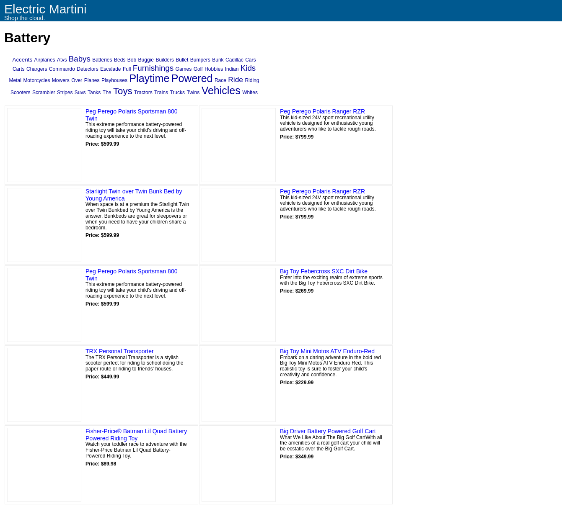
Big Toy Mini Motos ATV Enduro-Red (327, 351)
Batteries (102, 60)
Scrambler (43, 92)
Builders (164, 60)
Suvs (80, 92)
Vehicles (221, 90)
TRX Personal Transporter (119, 351)
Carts (19, 69)
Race (220, 80)
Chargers (36, 69)
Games (184, 69)
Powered (192, 78)
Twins (192, 92)
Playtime (149, 78)
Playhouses (114, 80)
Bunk (217, 60)
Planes (92, 80)
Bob (131, 60)
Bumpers (200, 60)
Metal (15, 80)
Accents (22, 60)
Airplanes (44, 60)
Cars (250, 60)
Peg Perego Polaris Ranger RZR (322, 111)
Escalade (110, 69)
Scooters (20, 92)
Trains (161, 92)
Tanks (94, 92)
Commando (62, 69)
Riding (252, 80)
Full (127, 69)
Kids (248, 68)
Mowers (61, 80)
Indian (232, 69)
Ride (235, 79)
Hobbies (214, 69)
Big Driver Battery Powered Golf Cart (328, 431)
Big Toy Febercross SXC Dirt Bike (324, 271)
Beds (119, 60)
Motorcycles (36, 80)
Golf (198, 69)
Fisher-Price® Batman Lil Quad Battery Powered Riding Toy (136, 435)
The (107, 92)
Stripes (65, 92)
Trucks (177, 92)
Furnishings (153, 68)
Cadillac (234, 60)
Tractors (143, 92)
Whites (250, 92)
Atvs (62, 60)
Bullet (182, 60)
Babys (80, 58)
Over (76, 80)
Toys (122, 91)
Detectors (87, 69)
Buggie (146, 60)
